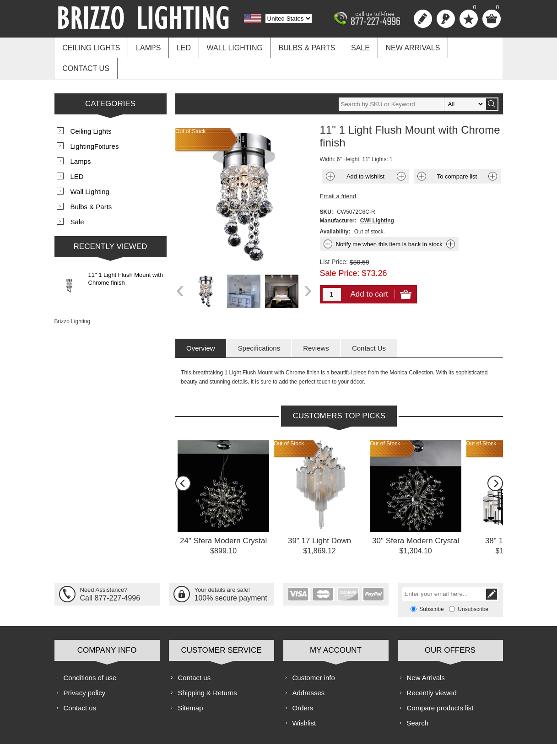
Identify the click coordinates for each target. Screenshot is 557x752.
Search (418, 699)
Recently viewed (432, 669)
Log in (446, 19)
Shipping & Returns (207, 669)
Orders (303, 684)
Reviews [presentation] (316, 325)
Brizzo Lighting (72, 298)
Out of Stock (289, 420)
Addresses (308, 669)
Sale (351, 46)
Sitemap (190, 684)
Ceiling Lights (90, 46)
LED (180, 46)
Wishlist (304, 699)
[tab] (200, 324)
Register (423, 19)
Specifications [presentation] (259, 325)
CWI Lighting (377, 197)
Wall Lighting (229, 46)
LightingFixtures (94, 123)
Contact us (467, 46)
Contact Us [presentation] (369, 325)
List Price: (334, 238)
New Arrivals (402, 46)
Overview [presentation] (200, 325)
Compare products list (440, 684)
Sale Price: (340, 249)
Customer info (313, 654)
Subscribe (431, 586)
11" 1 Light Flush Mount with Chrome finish (125, 255)
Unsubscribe (473, 586)
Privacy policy (85, 669)
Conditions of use (90, 654)
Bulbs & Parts (299, 46)
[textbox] (412, 80)
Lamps (146, 46)
